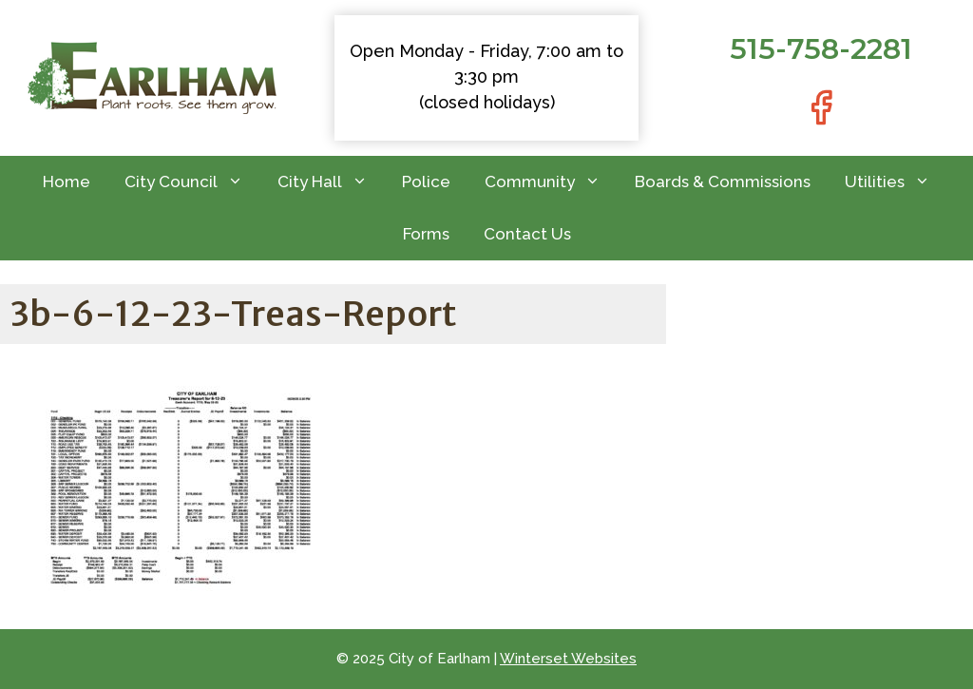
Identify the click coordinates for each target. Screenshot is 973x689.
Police (426, 181)
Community (551, 182)
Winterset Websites (568, 658)
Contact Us (527, 233)
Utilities (896, 182)
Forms (426, 233)
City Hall (331, 182)
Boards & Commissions (723, 181)
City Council (192, 182)
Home (66, 181)
